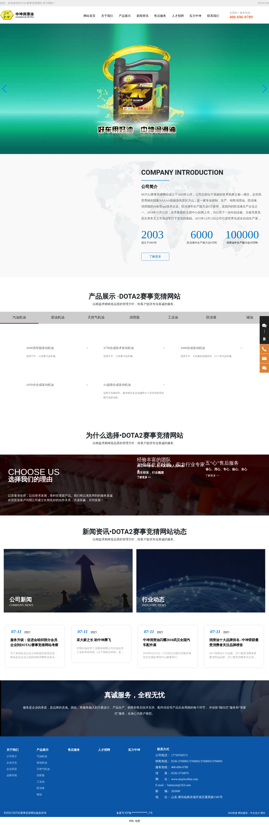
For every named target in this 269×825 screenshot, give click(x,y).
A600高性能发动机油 (40, 348)
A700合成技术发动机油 (118, 348)
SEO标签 (232, 813)
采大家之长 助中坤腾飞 (94, 640)
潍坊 (262, 813)
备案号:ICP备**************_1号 (134, 812)
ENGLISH (263, 3)
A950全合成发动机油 (40, 384)
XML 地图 (134, 820)
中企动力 (255, 813)
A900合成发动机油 (192, 348)
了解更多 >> (144, 477)
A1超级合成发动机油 (117, 384)
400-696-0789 (241, 17)
